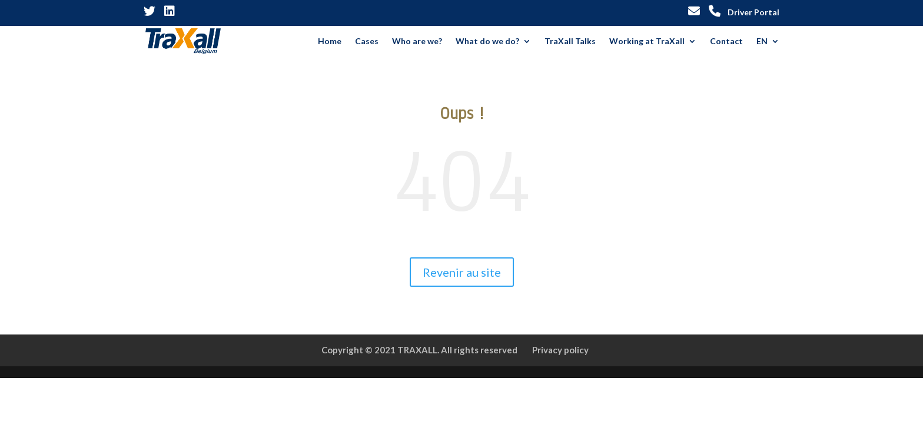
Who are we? (417, 41)
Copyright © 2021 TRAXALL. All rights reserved (419, 349)
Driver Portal (753, 13)
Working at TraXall (647, 41)
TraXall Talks (570, 41)
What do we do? (487, 41)
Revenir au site (462, 272)
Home (329, 41)
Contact (726, 41)
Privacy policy (560, 349)
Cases (367, 41)
